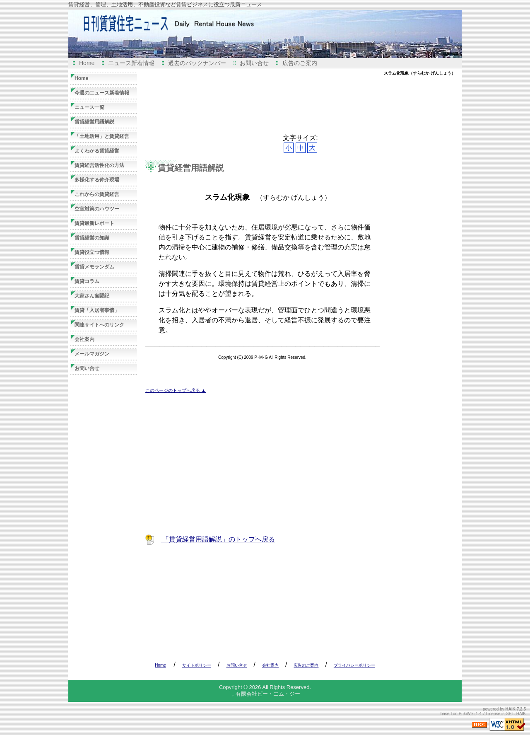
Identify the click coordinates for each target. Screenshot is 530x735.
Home (86, 63)
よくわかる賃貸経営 (97, 151)
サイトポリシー (196, 665)
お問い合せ (254, 63)
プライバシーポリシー (354, 665)
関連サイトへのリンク (99, 325)
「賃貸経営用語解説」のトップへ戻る (218, 539)
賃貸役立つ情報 (92, 252)
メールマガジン (92, 354)
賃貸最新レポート (94, 223)
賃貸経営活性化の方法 (99, 165)
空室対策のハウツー (97, 209)
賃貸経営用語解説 (191, 167)
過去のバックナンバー (197, 63)
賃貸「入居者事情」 (97, 310)
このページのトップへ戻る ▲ (175, 390)
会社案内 (84, 339)
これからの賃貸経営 (97, 194)
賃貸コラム (87, 281)
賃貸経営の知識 (92, 238)
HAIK (511, 709)
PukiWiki (467, 713)
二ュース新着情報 (131, 63)
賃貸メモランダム (94, 267)
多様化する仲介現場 (97, 180)
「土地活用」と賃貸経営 (102, 136)
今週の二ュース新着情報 (102, 93)
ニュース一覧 (89, 107)
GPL (510, 713)
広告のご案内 (299, 63)
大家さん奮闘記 (92, 296)
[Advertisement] (296, 104)
